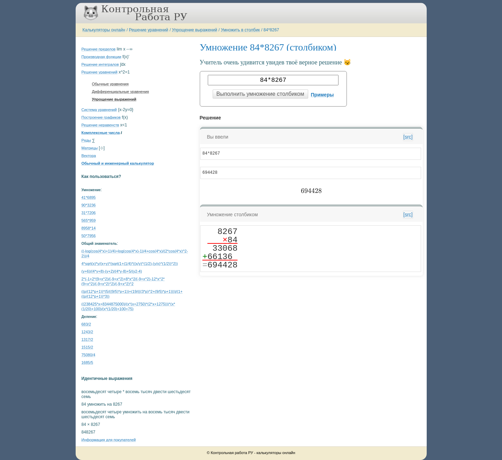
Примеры (322, 95)
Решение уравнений (148, 30)
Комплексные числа (101, 133)
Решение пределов (99, 49)
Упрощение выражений (194, 30)
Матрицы (90, 148)
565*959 (89, 220)
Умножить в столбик (240, 30)
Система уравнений (99, 110)
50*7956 (89, 236)
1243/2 (87, 332)
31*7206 (89, 213)
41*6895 (89, 197)
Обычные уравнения (110, 84)
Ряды (86, 140)
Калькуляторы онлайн (104, 30)
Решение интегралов (100, 64)
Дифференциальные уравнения (120, 91)
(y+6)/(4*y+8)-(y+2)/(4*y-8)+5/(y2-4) (112, 271)
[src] (407, 137)
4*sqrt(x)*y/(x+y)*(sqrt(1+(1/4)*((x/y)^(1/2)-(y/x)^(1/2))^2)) (130, 264)
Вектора (89, 156)
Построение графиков (101, 117)
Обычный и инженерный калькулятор (118, 163)
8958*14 (89, 228)
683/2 (86, 324)
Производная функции (101, 57)
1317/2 (87, 339)
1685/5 (87, 362)
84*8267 (271, 30)
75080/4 (89, 355)
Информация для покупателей (109, 440)
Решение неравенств (100, 125)
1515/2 (87, 347)
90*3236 (89, 205)
